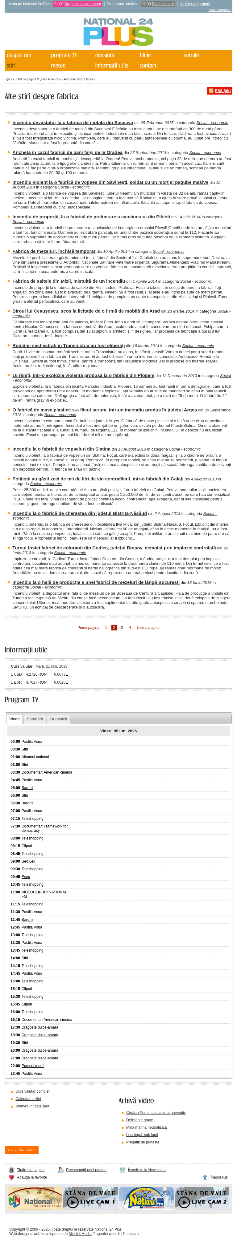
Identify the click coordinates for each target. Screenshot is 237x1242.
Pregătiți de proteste (142, 1142)
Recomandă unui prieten (86, 1170)
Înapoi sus (219, 1177)
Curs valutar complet (32, 1091)
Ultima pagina (148, 627)
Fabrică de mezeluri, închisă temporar (53, 251)
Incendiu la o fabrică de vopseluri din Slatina (61, 448)
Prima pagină (27, 79)
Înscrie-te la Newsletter (147, 1170)
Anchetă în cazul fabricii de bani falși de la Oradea (67, 152)
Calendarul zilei (28, 1099)
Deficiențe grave (139, 1120)
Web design (19, 1234)
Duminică (58, 719)
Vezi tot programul (195, 4)
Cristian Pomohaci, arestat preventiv (156, 1113)
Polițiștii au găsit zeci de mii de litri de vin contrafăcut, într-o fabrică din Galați (97, 478)
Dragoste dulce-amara (82, 4)
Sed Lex (28, 861)
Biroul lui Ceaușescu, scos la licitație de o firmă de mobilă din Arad (86, 311)
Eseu (26, 877)
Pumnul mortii (163, 4)
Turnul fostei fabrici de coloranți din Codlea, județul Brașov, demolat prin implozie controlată (114, 547)
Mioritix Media (80, 1234)
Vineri (14, 719)
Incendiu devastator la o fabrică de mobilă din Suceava (72, 122)
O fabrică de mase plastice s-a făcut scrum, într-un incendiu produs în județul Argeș (104, 409)
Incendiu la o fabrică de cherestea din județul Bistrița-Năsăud (79, 513)
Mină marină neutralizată (146, 1127)
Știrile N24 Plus (50, 79)
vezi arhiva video (21, 1150)
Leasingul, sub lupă (142, 1135)
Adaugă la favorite (32, 1177)
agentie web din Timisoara (117, 1234)
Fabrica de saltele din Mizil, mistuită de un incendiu (68, 281)
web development (48, 1234)
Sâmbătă (35, 719)
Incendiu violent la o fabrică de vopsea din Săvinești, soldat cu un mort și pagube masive (110, 182)
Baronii (27, 788)
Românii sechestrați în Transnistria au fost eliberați (68, 345)
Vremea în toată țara (32, 1106)
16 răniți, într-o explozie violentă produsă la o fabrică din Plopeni (83, 375)
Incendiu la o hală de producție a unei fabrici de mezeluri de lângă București (96, 582)
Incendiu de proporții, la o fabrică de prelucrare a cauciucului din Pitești (91, 216)
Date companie (220, 10)
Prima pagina (88, 627)
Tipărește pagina (30, 1170)
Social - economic (212, 122)
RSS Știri (223, 91)
